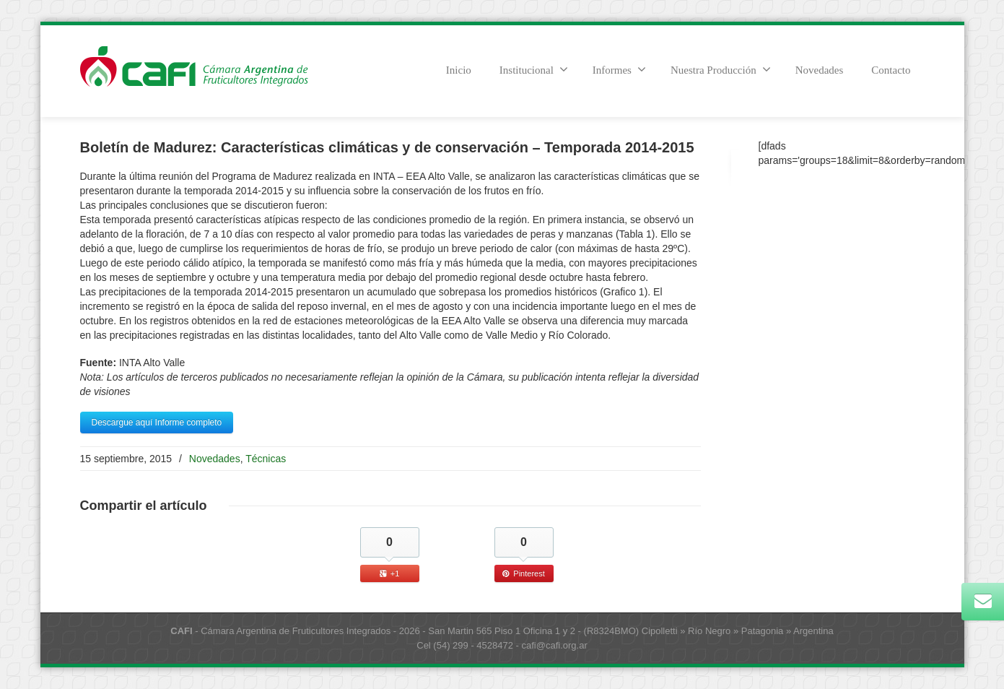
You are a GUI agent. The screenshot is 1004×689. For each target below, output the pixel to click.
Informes (619, 69)
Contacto (890, 70)
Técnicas (265, 458)
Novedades (819, 70)
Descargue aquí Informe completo (157, 422)
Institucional (533, 69)
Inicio (458, 70)
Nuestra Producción (721, 69)
